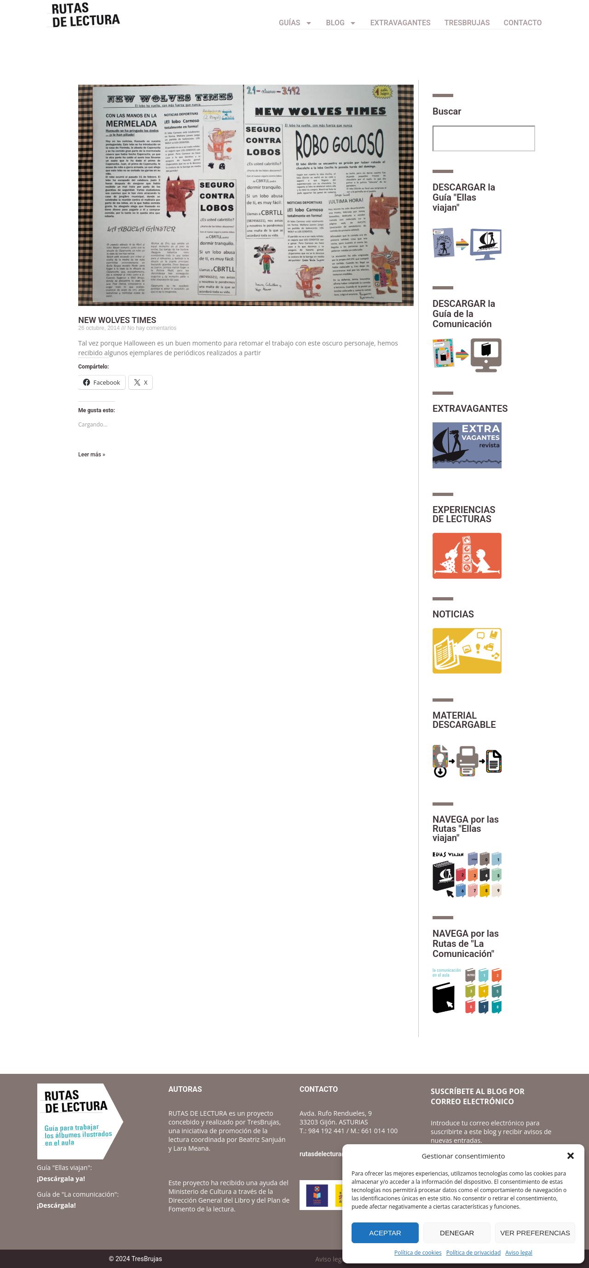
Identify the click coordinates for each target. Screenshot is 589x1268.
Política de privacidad (473, 1252)
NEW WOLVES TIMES (117, 320)
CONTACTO (523, 22)
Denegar (457, 1233)
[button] (570, 1155)
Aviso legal (518, 1252)
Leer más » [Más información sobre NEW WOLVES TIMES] (91, 454)
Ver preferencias (535, 1233)
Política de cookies (418, 1252)
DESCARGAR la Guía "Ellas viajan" (464, 197)
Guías (295, 23)
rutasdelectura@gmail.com (339, 1154)
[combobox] (484, 138)
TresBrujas (467, 22)
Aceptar (385, 1233)
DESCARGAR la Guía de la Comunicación (464, 313)
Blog (341, 23)
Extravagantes (400, 22)
